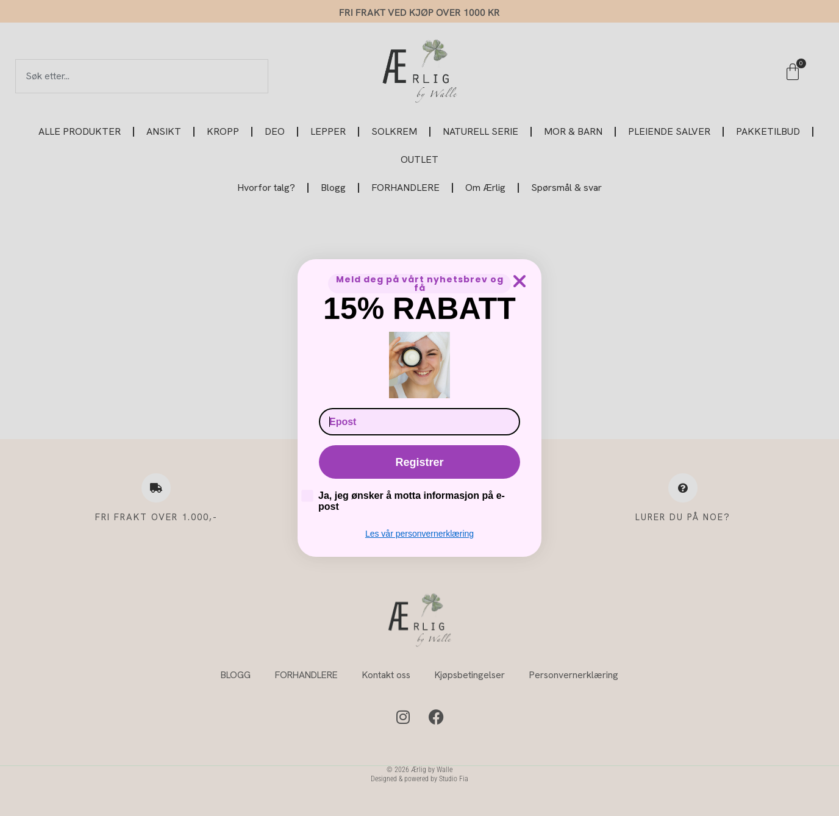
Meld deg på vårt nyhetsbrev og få (420, 283)
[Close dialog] (519, 281)
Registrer (419, 462)
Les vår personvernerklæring (419, 534)
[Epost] (419, 421)
